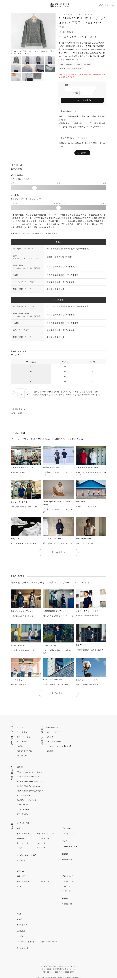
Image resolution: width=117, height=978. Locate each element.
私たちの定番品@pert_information (30, 775)
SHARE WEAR (50, 639)
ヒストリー (50, 731)
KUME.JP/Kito (17, 639)
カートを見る (22, 726)
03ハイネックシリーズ (53, 532)
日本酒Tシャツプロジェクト (27, 794)
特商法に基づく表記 (24, 744)
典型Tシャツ (81, 639)
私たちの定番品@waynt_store (28, 780)
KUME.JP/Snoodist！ (53, 673)
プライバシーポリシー (25, 731)
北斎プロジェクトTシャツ (22, 605)
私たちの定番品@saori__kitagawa (30, 784)
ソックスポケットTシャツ (87, 604)
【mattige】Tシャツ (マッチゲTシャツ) (58, 496)
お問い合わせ (22, 749)
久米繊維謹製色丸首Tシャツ (23, 461)
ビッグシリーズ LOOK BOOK (28, 770)
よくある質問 (22, 735)
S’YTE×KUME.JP (23, 789)
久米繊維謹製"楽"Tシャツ (87, 461)
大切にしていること (54, 726)
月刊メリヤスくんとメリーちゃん (29, 766)
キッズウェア (22, 918)
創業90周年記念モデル (53, 461)
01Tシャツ (80, 495)
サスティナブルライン (74, 14)
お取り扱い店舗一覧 (54, 735)
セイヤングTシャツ (19, 495)
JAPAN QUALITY (53, 721)
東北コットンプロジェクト (87, 673)
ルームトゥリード (18, 673)
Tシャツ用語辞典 (23, 803)
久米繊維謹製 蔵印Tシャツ (55, 605)
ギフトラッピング (23, 808)
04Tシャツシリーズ (84, 532)
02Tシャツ (15, 532)
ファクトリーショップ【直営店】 (59, 740)
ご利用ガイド (22, 740)
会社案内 (49, 744)
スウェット (88, 14)
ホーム (60, 14)
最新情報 (20, 761)
